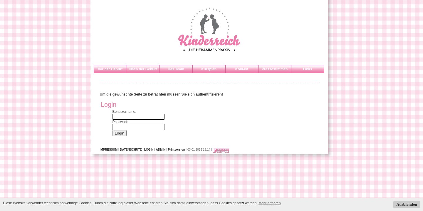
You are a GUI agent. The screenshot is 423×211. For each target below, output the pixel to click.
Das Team (176, 69)
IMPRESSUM (109, 149)
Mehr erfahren (269, 203)
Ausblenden (406, 204)
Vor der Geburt (110, 69)
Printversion (176, 149)
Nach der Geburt (143, 69)
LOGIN (149, 149)
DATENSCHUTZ (131, 149)
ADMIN (160, 149)
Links (307, 69)
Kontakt (242, 69)
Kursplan (208, 69)
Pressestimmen (275, 69)
